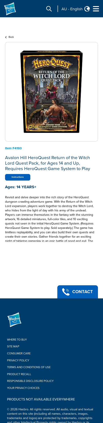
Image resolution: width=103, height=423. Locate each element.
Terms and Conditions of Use (29, 367)
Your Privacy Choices (23, 388)
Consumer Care (19, 353)
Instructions (18, 177)
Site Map (13, 346)
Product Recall (19, 374)
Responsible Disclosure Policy (30, 381)
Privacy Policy (18, 360)
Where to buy (17, 339)
